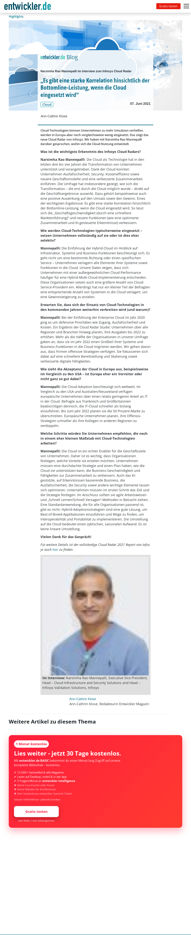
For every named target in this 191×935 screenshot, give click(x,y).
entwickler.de (27, 7)
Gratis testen (168, 6)
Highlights (16, 16)
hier (55, 549)
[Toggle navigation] (28, 6)
